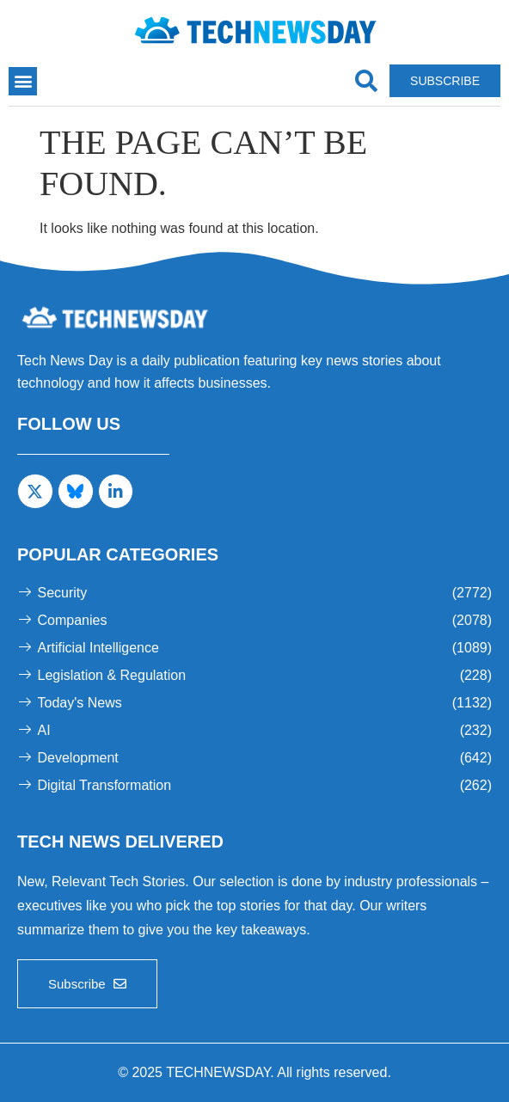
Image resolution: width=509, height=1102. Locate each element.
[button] (23, 81)
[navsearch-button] (366, 81)
